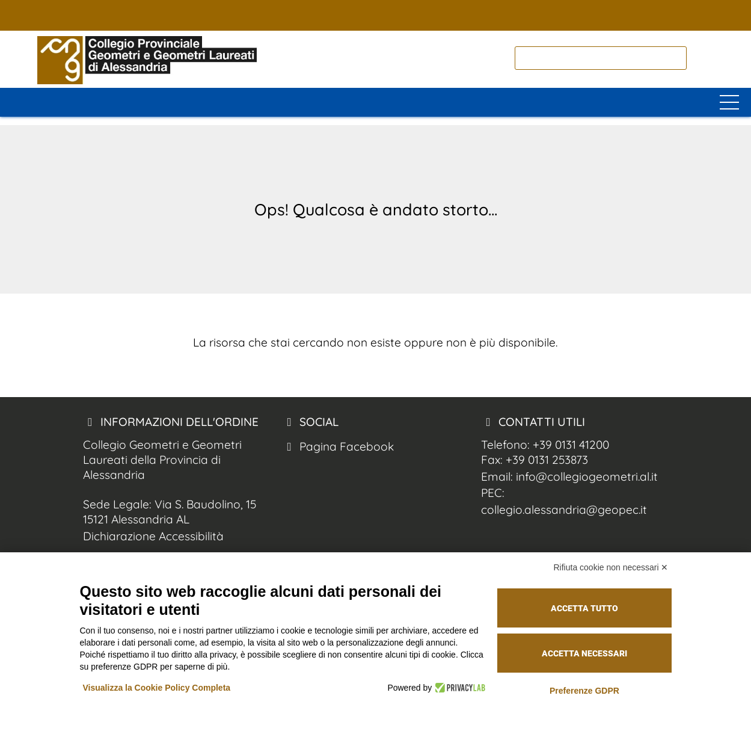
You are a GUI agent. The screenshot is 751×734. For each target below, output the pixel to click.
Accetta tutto (584, 608)
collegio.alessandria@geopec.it (564, 509)
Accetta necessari (584, 653)
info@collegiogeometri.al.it (587, 476)
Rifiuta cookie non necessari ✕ (611, 567)
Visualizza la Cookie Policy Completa (157, 687)
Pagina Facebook (338, 446)
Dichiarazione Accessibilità (153, 536)
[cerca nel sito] (702, 58)
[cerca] (601, 58)
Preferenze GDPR (584, 690)
